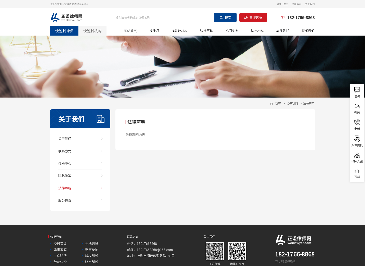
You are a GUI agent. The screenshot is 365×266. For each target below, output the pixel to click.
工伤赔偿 (60, 252)
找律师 (154, 30)
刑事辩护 (91, 246)
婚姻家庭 (60, 246)
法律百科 (206, 30)
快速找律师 (64, 30)
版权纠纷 (91, 252)
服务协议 (62, 197)
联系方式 (62, 150)
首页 (278, 103)
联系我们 (308, 30)
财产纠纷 (91, 258)
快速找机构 (92, 30)
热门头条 (231, 30)
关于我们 (310, 4)
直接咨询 (253, 17)
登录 (279, 4)
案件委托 (282, 30)
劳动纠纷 (60, 258)
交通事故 (60, 240)
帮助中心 (62, 162)
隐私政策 (62, 174)
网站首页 (130, 30)
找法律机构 (179, 30)
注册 (285, 4)
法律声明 (296, 4)
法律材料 (257, 30)
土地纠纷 (91, 240)
